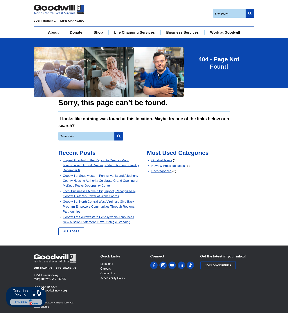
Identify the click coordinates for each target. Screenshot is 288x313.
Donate (76, 32)
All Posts (71, 231)
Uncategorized (161, 171)
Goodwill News (161, 160)
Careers (105, 268)
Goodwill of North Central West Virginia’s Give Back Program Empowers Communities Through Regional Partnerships (99, 206)
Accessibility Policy (112, 278)
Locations (106, 263)
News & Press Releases (168, 166)
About (53, 32)
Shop (98, 32)
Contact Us (107, 273)
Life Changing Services (134, 32)
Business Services (182, 32)
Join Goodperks (218, 265)
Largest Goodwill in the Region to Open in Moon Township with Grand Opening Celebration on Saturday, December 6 (101, 165)
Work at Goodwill (225, 32)
